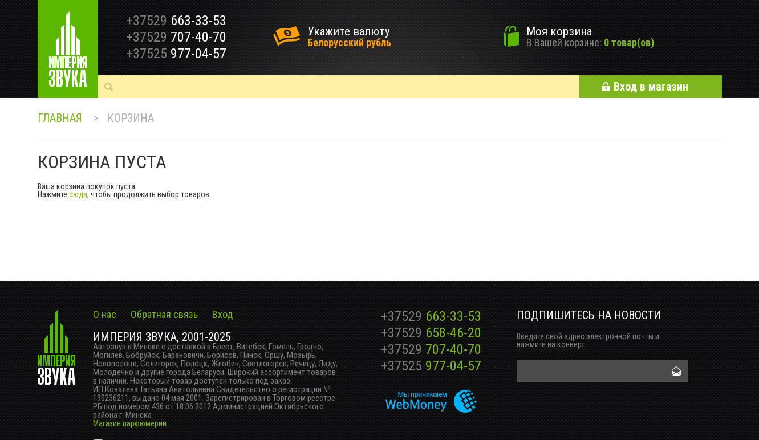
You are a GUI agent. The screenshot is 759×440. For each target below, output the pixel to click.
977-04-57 (431, 366)
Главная (60, 118)
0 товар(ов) (629, 42)
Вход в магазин (651, 86)
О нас (104, 314)
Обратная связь (164, 314)
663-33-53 (431, 316)
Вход (222, 314)
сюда (78, 194)
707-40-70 (431, 349)
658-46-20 (431, 333)
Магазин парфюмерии (130, 423)
